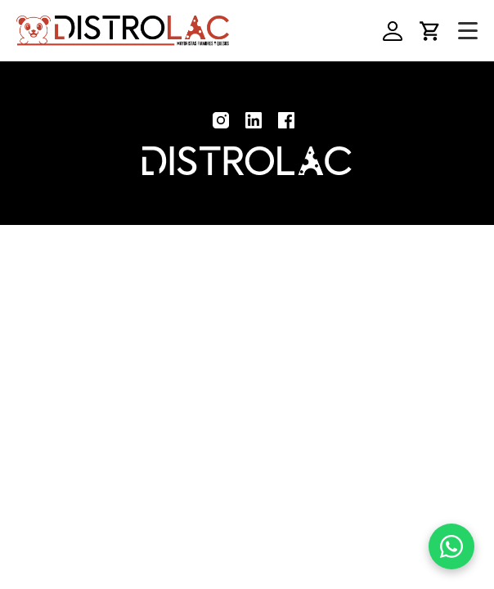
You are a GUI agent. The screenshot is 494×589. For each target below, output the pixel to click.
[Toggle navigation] (468, 31)
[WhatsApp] (451, 546)
